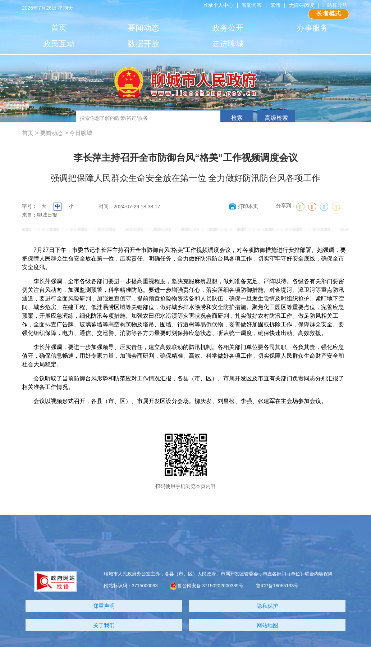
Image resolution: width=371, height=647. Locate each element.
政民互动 (59, 43)
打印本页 (243, 206)
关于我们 (104, 625)
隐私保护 (267, 606)
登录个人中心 (218, 5)
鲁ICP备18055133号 (277, 585)
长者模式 (328, 13)
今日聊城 (80, 133)
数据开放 (143, 43)
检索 (237, 118)
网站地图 (267, 625)
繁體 (275, 5)
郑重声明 (104, 606)
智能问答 (252, 5)
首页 (59, 27)
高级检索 (276, 118)
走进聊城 (228, 43)
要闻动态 (143, 27)
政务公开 (228, 27)
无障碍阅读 (301, 5)
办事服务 (312, 27)
